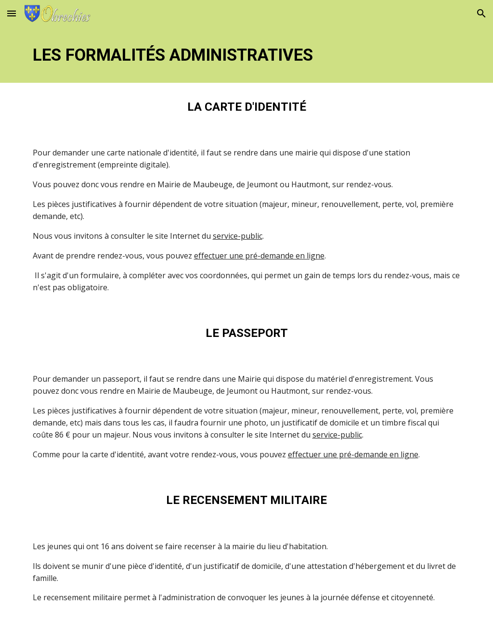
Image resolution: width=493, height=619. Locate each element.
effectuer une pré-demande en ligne (259, 255)
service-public (237, 236)
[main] (247, 55)
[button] (11, 13)
